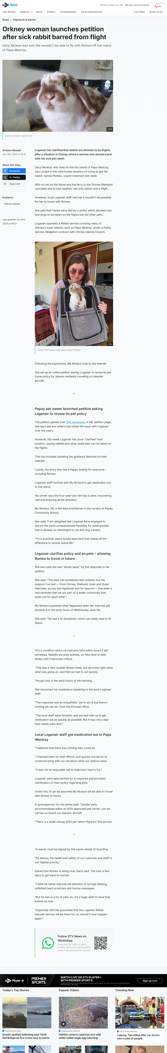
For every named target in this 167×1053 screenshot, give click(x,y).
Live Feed (139, 11)
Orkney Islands (12, 203)
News (5, 19)
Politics (51, 11)
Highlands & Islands (24, 19)
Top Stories (8, 11)
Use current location (137, 5)
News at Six (156, 11)
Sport (39, 11)
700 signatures (75, 422)
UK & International (91, 11)
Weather (104, 5)
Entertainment (68, 11)
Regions (25, 11)
